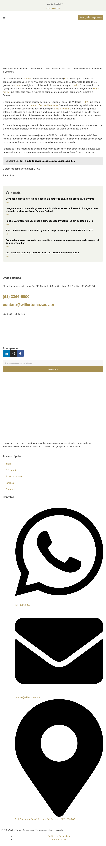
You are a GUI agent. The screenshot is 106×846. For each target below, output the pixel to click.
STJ (66, 78)
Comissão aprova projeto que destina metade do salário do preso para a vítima (50, 198)
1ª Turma (27, 78)
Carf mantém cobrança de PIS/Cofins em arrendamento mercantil (42, 252)
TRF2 (85, 102)
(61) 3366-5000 (16, 296)
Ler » (7, 202)
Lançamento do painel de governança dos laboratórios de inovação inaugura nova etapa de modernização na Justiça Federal (52, 210)
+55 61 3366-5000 (53, 8)
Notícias (10, 483)
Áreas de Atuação (14, 476)
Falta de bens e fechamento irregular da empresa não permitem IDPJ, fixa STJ (49, 230)
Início (8, 463)
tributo (17, 85)
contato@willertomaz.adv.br (28, 304)
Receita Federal (61, 108)
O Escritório (11, 470)
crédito (75, 85)
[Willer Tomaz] (53, 331)
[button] (4, 17)
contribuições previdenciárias (43, 105)
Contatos (10, 489)
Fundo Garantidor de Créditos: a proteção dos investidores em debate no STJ (49, 221)
